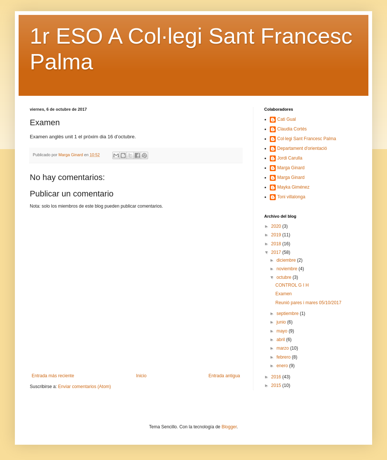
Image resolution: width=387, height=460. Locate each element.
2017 (276, 252)
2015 (276, 385)
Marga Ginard (290, 167)
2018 (276, 243)
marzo (283, 348)
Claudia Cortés (292, 129)
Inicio (141, 375)
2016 (276, 376)
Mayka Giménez (293, 187)
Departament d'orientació (302, 148)
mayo (282, 331)
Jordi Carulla (289, 158)
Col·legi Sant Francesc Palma (306, 138)
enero (282, 365)
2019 (276, 234)
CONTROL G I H (292, 285)
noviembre (287, 268)
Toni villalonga (291, 196)
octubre (284, 277)
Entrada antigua (224, 375)
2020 (276, 226)
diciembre (286, 260)
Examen (283, 293)
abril (281, 339)
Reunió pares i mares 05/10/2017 (308, 302)
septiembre (288, 313)
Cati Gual (286, 119)
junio (281, 322)
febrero (284, 357)
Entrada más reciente (53, 375)
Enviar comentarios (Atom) (84, 386)
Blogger (229, 426)
